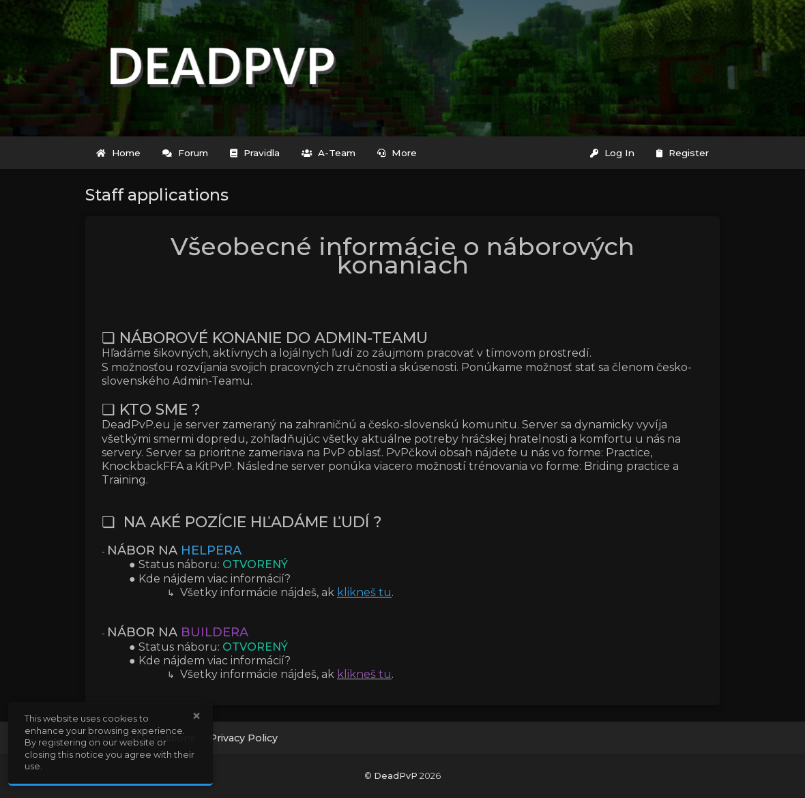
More (397, 152)
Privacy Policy (243, 738)
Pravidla (255, 152)
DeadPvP (396, 776)
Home (118, 152)
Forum (185, 152)
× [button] (196, 716)
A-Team (328, 152)
